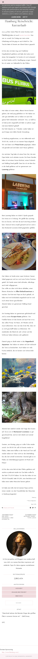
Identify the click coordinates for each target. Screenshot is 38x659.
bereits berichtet (25, 35)
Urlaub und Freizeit (8, 507)
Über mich (19, 596)
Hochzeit (19, 588)
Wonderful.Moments (25, 656)
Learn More (16, 17)
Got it (25, 17)
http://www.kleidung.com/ (10, 652)
